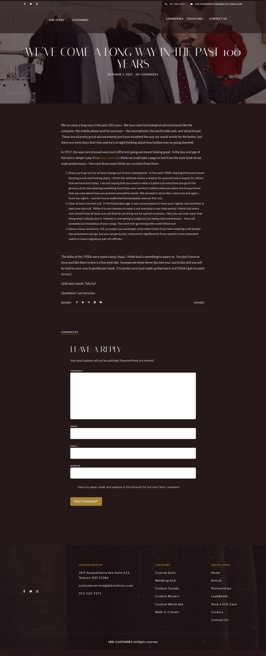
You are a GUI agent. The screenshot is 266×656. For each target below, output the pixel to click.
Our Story (57, 19)
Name (74, 452)
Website (75, 492)
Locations (196, 19)
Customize (81, 19)
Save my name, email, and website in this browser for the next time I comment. (129, 513)
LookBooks (174, 19)
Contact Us (218, 19)
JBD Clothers (120, 648)
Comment (77, 397)
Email (74, 472)
